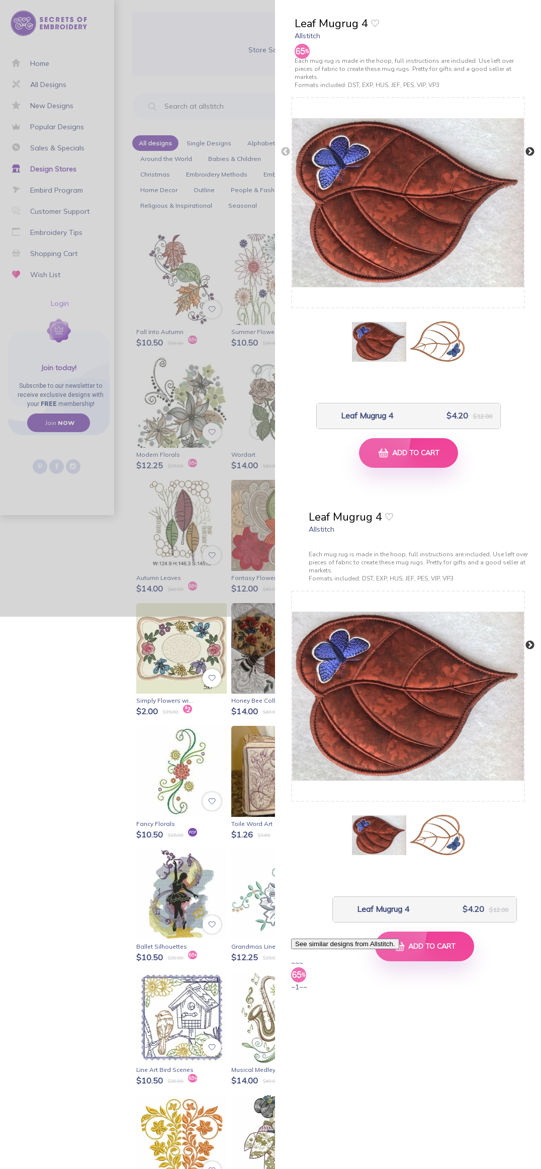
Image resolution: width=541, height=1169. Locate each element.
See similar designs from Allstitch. (345, 944)
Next (530, 152)
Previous (286, 152)
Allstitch (307, 35)
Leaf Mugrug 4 (367, 416)
